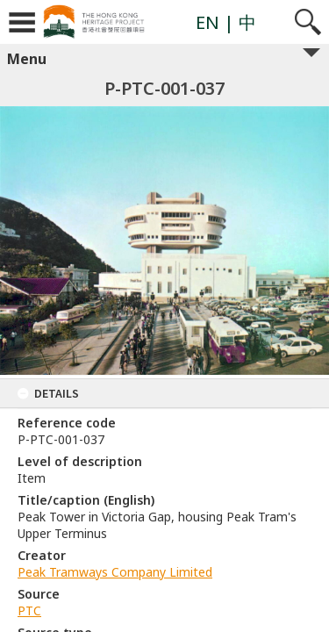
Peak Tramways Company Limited (115, 572)
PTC (29, 610)
